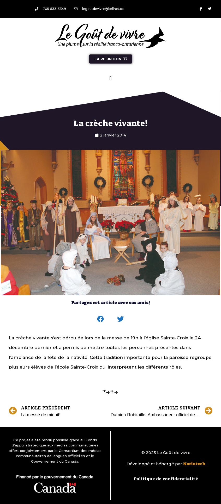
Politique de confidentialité (166, 479)
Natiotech (194, 463)
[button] (110, 78)
